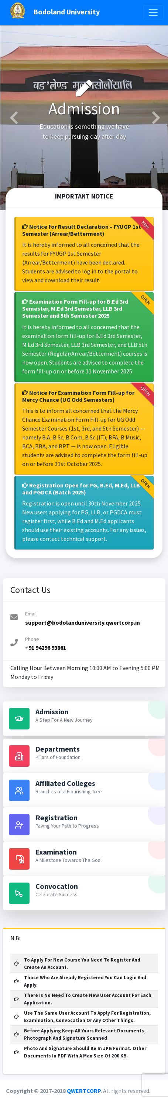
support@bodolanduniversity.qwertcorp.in (82, 622)
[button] (12, 117)
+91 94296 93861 (45, 647)
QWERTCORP (83, 1090)
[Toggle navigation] (153, 12)
